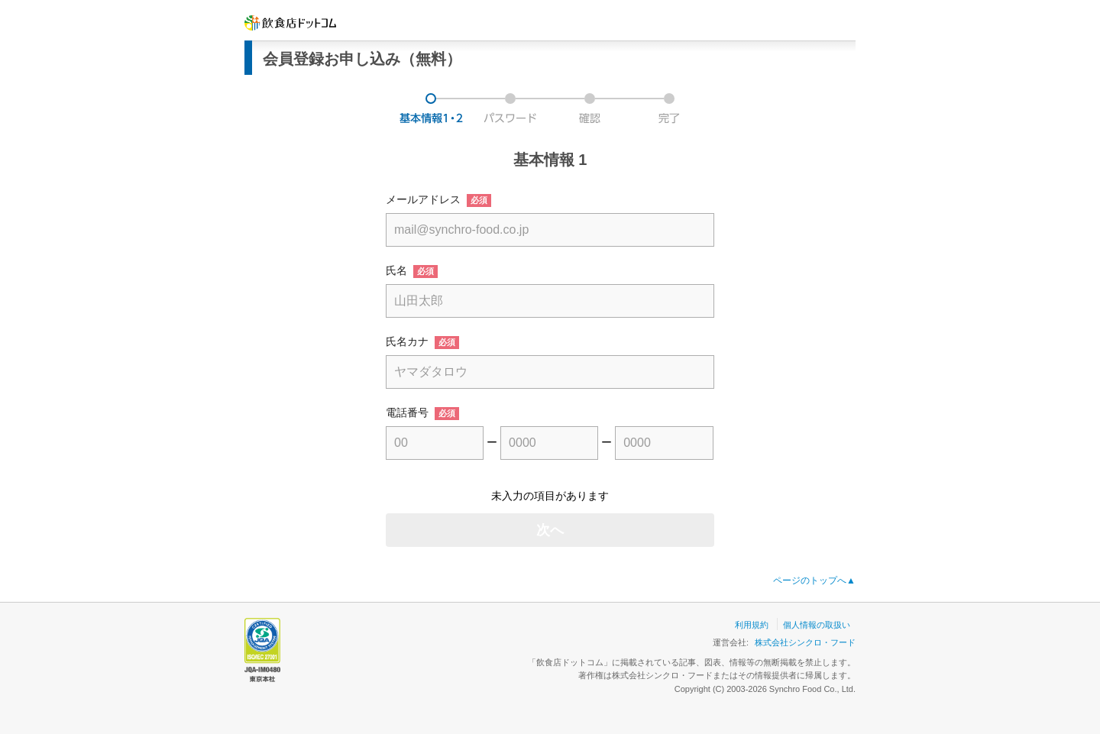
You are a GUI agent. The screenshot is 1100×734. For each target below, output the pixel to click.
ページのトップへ (814, 580)
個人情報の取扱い (816, 624)
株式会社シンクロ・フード (805, 642)
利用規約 (751, 624)
